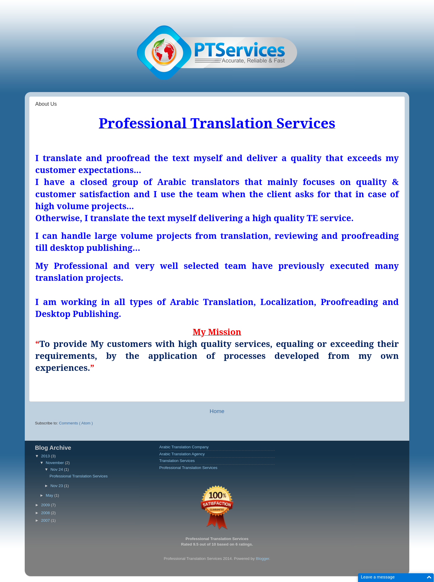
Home (217, 411)
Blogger (262, 558)
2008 (46, 513)
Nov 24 (57, 469)
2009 (46, 505)
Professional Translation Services (79, 476)
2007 (46, 520)
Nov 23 (57, 486)
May (50, 495)
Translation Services (177, 460)
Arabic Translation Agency (182, 454)
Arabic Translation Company (184, 447)
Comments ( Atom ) (76, 423)
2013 (46, 456)
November (55, 463)
